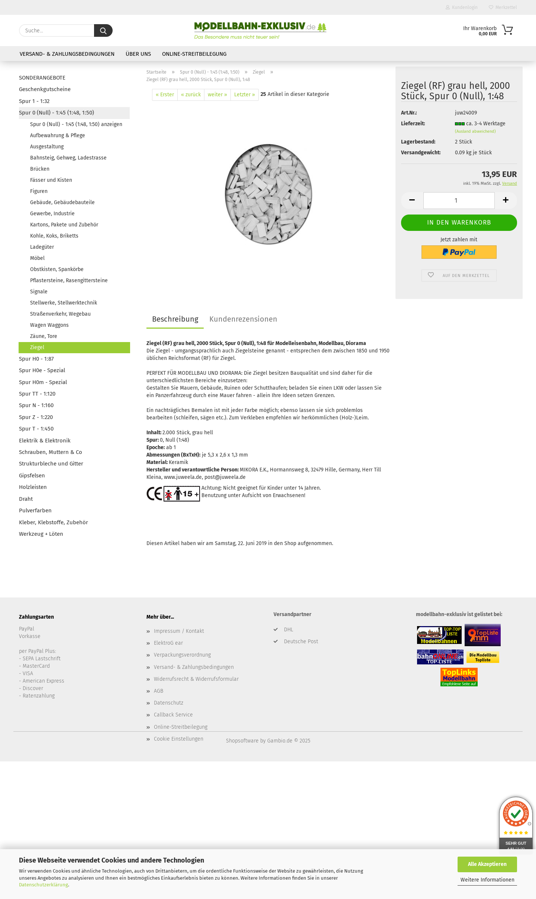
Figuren (39, 191)
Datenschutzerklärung (43, 884)
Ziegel (37, 347)
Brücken (39, 169)
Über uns (138, 54)
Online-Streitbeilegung (194, 54)
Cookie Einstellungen (178, 739)
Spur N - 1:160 (36, 405)
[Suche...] (103, 30)
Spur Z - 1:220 (36, 417)
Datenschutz (168, 703)
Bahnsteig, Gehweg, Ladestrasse (68, 158)
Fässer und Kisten (51, 180)
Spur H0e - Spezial (42, 370)
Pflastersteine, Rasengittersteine (69, 280)
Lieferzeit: (413, 123)
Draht (26, 499)
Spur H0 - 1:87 (36, 358)
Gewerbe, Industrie (52, 213)
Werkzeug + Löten (41, 534)
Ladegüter (42, 247)
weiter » (217, 94)
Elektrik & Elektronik (45, 440)
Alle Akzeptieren (487, 864)
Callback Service (173, 715)
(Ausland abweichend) (475, 131)
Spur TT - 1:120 (37, 393)
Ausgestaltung (47, 147)
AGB (158, 691)
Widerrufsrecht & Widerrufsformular (196, 679)
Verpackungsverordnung (182, 655)
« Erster (165, 94)
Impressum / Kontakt (179, 631)
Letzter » (244, 94)
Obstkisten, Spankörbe (57, 269)
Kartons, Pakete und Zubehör (64, 225)
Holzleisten (33, 487)
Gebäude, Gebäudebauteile (62, 202)
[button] (412, 200)
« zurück (191, 94)
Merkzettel (503, 7)
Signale (39, 292)
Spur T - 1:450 (36, 428)
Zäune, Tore (43, 336)
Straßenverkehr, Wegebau (60, 314)
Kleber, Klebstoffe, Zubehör (53, 522)
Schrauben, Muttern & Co (50, 452)
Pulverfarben (35, 510)
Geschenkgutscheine (45, 89)
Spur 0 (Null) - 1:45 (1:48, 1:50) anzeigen (76, 124)
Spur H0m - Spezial (43, 382)
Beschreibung (175, 319)
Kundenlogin (462, 7)
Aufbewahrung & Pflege (57, 135)
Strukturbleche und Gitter (51, 463)
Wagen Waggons (49, 325)
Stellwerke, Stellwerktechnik (63, 303)
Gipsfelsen (32, 475)
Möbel (37, 258)
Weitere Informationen (487, 880)
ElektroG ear (168, 643)
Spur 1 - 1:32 (34, 101)
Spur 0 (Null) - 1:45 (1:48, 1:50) (56, 112)
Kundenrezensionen (243, 319)
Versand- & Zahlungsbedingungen (67, 54)
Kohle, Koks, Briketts (54, 236)
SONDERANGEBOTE (42, 77)
